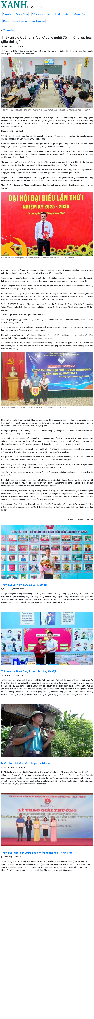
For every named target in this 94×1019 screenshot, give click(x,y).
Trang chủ (7, 14)
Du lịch (57, 14)
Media (6, 21)
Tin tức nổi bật (22, 14)
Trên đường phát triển (41, 14)
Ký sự (67, 14)
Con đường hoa (38, 21)
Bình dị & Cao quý (20, 21)
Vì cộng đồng (79, 14)
